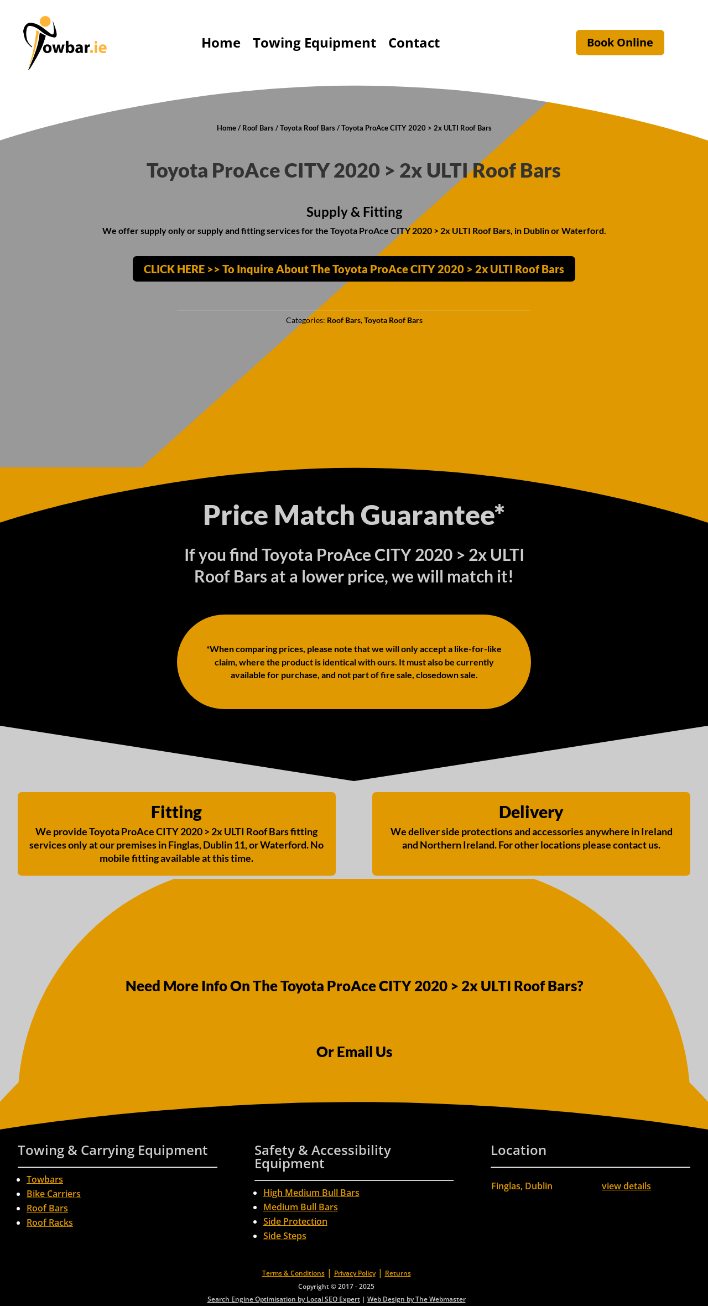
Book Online (620, 42)
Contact (414, 42)
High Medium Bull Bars (311, 1193)
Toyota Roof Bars (307, 127)
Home (221, 42)
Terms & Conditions (293, 1273)
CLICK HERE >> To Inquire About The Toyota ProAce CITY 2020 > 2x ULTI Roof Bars (354, 268)
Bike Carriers (54, 1194)
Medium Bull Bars (300, 1207)
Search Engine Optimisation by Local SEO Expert (283, 1299)
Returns (398, 1273)
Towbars (45, 1179)
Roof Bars (258, 127)
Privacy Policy (355, 1273)
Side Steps (284, 1236)
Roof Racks (50, 1222)
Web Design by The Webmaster (416, 1299)
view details (626, 1186)
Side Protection (295, 1221)
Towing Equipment (314, 42)
